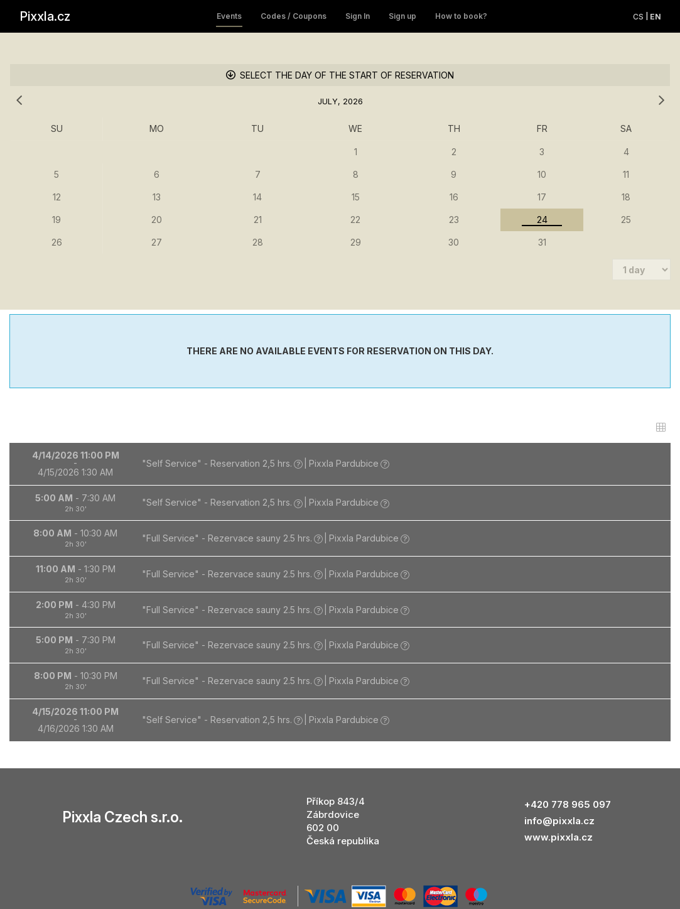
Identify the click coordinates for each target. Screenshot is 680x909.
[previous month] (18, 100)
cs (638, 16)
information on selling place (340, 855)
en (655, 16)
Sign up (402, 16)
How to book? (461, 16)
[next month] (661, 100)
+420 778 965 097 (567, 737)
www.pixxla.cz (558, 769)
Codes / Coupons (294, 16)
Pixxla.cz (44, 16)
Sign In (357, 16)
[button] (340, 396)
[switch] (661, 359)
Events (229, 16)
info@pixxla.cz (559, 753)
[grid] (340, 151)
